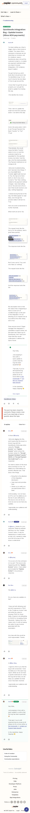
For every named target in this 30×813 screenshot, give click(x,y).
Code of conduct (9, 753)
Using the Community (10, 756)
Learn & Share (15, 12)
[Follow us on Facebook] (11, 802)
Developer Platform (15, 784)
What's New (6, 16)
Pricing (15, 778)
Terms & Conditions (8, 772)
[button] (26, 3)
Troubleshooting (8, 20)
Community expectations (11, 759)
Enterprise (15, 792)
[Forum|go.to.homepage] (11, 3)
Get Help (5, 12)
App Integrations (15, 797)
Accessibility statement (21, 772)
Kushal (10, 42)
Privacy (23, 810)
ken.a (9, 431)
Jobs (15, 789)
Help (15, 781)
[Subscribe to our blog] (18, 802)
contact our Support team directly (18, 380)
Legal (17, 810)
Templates (15, 795)
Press (15, 786)
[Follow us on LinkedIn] (15, 802)
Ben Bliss (10, 585)
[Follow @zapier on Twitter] (21, 802)
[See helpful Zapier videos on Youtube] (24, 802)
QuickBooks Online (10, 399)
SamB (9, 701)
